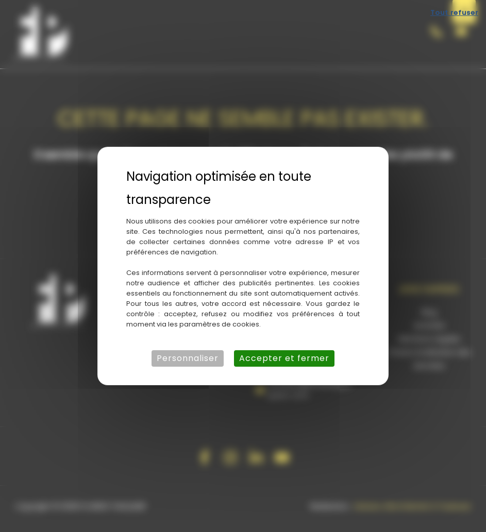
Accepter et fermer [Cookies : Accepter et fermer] (284, 358)
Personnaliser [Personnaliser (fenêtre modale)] (188, 358)
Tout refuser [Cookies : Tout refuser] (454, 13)
